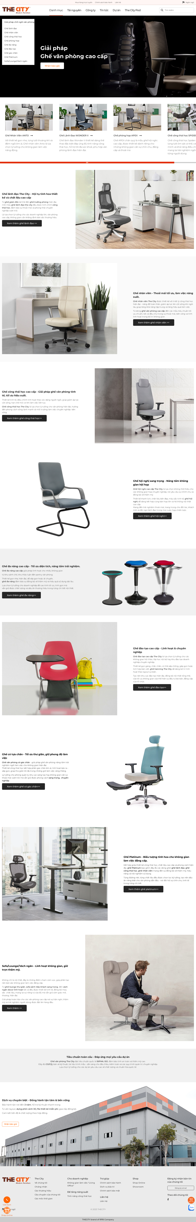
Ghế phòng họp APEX (126, 135)
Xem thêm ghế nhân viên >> (153, 322)
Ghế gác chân (10, 53)
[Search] (179, 10)
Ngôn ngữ (190, 2)
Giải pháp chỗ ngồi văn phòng (19, 22)
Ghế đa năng (10, 45)
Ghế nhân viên (11, 32)
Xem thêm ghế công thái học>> (24, 418)
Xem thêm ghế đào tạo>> (152, 687)
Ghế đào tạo (10, 49)
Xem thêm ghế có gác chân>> (23, 786)
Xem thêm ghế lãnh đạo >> (22, 223)
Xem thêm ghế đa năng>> (21, 595)
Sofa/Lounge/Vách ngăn (15, 61)
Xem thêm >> (14, 1008)
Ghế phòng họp (11, 40)
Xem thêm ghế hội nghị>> (152, 516)
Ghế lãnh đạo (10, 28)
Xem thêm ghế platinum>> (143, 889)
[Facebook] (168, 1199)
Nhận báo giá (10, 1124)
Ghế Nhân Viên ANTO (17, 135)
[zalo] (191, 1207)
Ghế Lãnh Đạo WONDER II (73, 135)
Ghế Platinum (11, 57)
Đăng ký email (181, 1188)
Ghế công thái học (13, 36)
